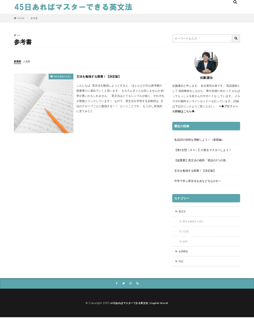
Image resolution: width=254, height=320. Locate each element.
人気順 (28, 61)
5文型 (186, 232)
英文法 (183, 211)
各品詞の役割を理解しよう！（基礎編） (199, 139)
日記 (182, 263)
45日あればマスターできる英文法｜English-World (139, 305)
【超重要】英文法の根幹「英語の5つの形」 (201, 160)
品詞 (186, 242)
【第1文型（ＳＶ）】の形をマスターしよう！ (202, 150)
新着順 (18, 61)
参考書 (34, 18)
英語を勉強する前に (62, 76)
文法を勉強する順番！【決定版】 (103, 76)
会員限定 (184, 253)
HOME (21, 18)
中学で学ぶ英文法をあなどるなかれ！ (197, 181)
